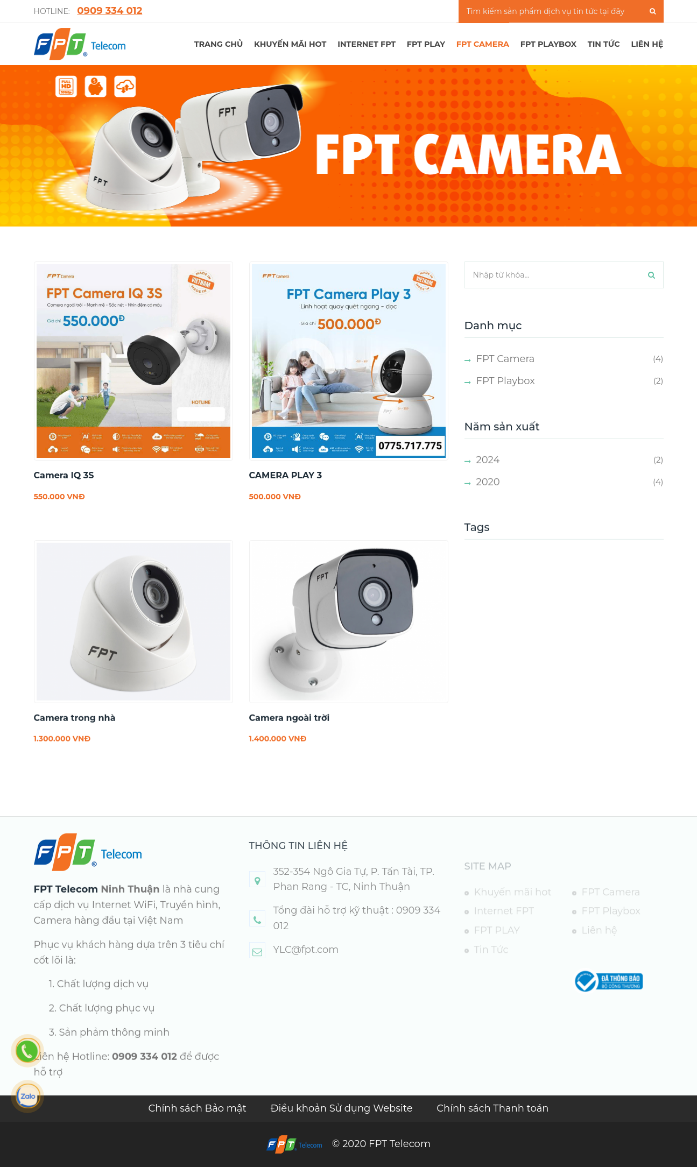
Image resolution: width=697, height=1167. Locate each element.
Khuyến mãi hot (290, 44)
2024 (488, 476)
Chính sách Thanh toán (492, 1108)
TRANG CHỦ (218, 44)
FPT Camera (482, 44)
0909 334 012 (109, 11)
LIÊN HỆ (647, 44)
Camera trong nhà (75, 734)
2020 (488, 497)
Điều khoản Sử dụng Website (343, 1108)
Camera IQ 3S (64, 475)
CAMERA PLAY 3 (285, 475)
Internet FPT (366, 44)
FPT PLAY (426, 44)
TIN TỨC (604, 44)
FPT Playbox (548, 44)
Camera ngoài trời (289, 734)
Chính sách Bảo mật (198, 1108)
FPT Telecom (66, 905)
